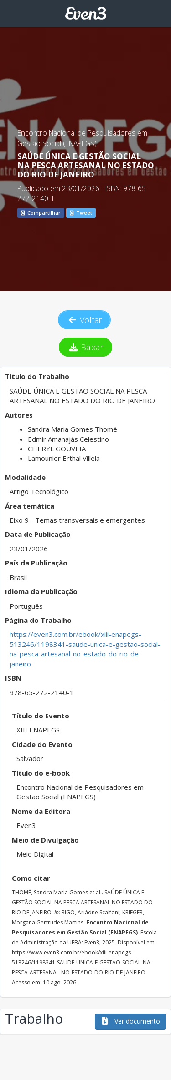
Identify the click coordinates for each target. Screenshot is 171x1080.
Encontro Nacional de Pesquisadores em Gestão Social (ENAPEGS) (82, 138)
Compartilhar (41, 212)
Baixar (85, 347)
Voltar (84, 319)
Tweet (81, 212)
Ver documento (130, 1021)
